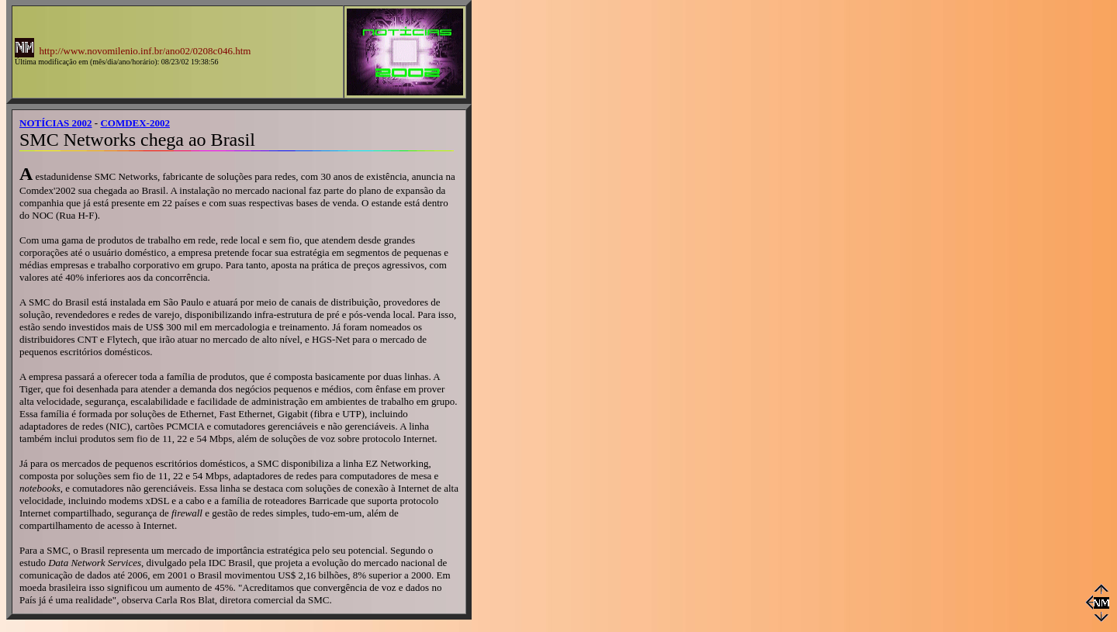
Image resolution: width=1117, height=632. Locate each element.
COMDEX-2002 (135, 123)
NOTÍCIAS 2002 (55, 123)
